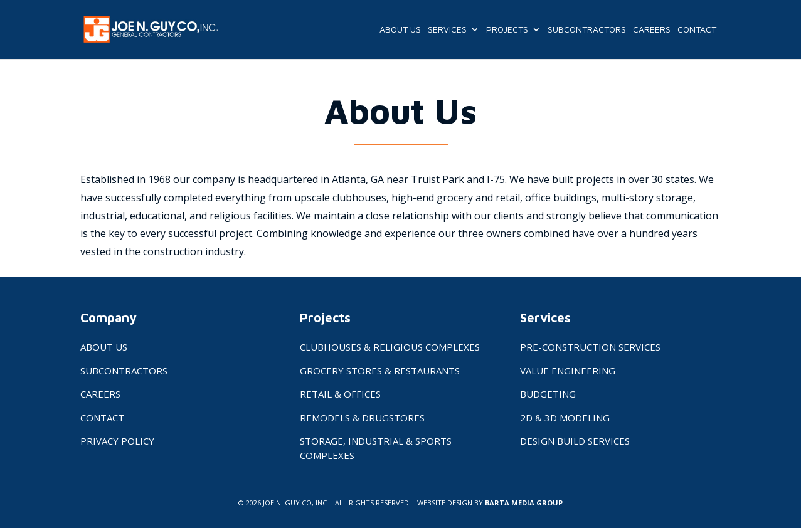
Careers (652, 29)
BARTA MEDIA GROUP (524, 502)
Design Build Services (575, 441)
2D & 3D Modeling (565, 417)
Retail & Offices (340, 394)
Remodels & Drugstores (362, 417)
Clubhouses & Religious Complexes (390, 347)
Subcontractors (587, 29)
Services (447, 29)
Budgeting (548, 394)
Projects (507, 29)
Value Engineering (567, 370)
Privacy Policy (117, 441)
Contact (696, 29)
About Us (400, 29)
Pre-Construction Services (590, 347)
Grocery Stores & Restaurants (380, 370)
